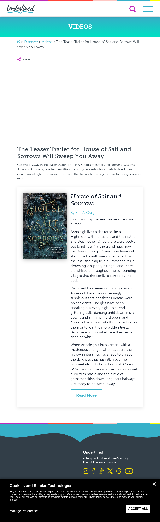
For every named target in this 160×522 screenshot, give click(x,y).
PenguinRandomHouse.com (100, 462)
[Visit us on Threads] (118, 471)
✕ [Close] (154, 484)
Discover (31, 42)
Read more (86, 395)
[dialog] (80, 500)
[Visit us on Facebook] (93, 471)
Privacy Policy (95, 497)
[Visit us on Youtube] (129, 471)
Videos (47, 42)
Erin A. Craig (84, 213)
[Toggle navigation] (148, 9)
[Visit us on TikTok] (101, 471)
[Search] (132, 9)
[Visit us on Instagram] (85, 471)
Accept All (138, 508)
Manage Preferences (24, 511)
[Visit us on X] (110, 471)
